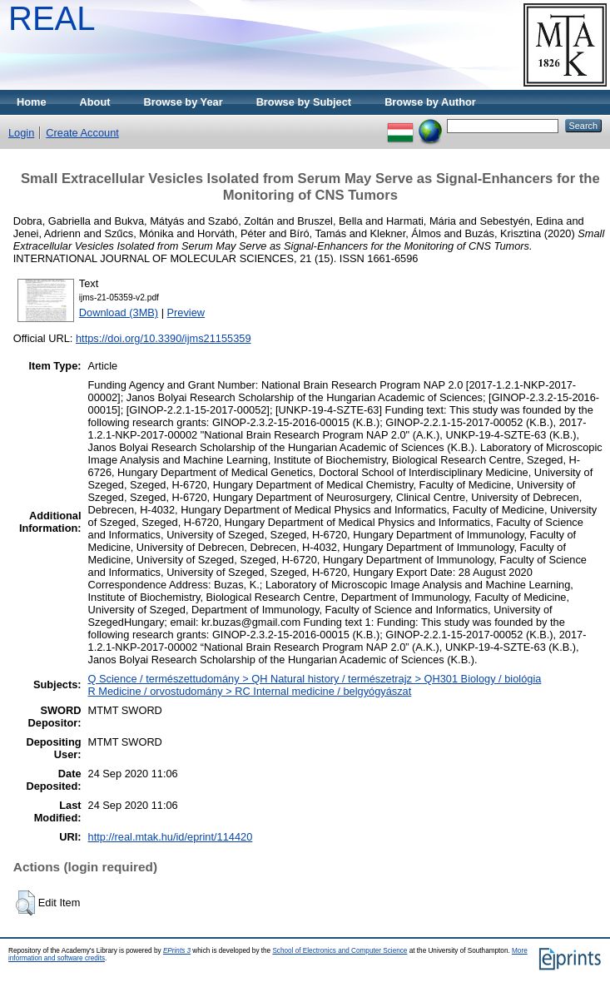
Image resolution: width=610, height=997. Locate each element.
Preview (186, 312)
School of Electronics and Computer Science (339, 951)
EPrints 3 (177, 951)
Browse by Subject (304, 102)
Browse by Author (430, 102)
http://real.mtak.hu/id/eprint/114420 (170, 837)
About (95, 102)
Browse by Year (183, 102)
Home (32, 102)
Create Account (82, 132)
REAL (52, 18)
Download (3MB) (118, 312)
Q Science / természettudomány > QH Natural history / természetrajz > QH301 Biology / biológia (315, 678)
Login (21, 132)
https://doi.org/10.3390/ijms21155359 (163, 338)
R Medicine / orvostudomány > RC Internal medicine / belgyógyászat (250, 691)
